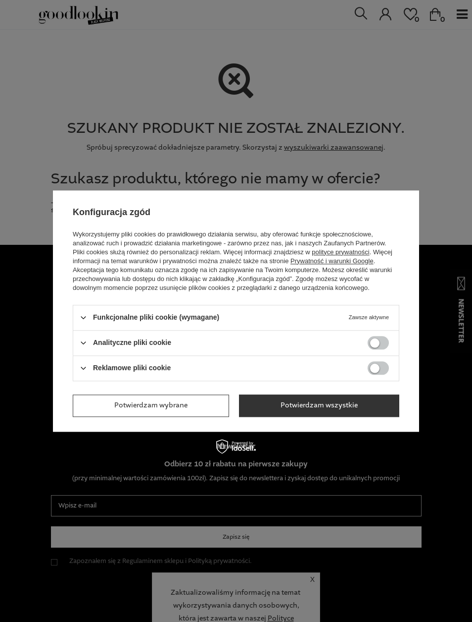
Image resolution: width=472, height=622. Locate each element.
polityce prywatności (340, 252)
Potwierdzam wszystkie (319, 405)
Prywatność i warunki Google (332, 261)
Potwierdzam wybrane (151, 405)
